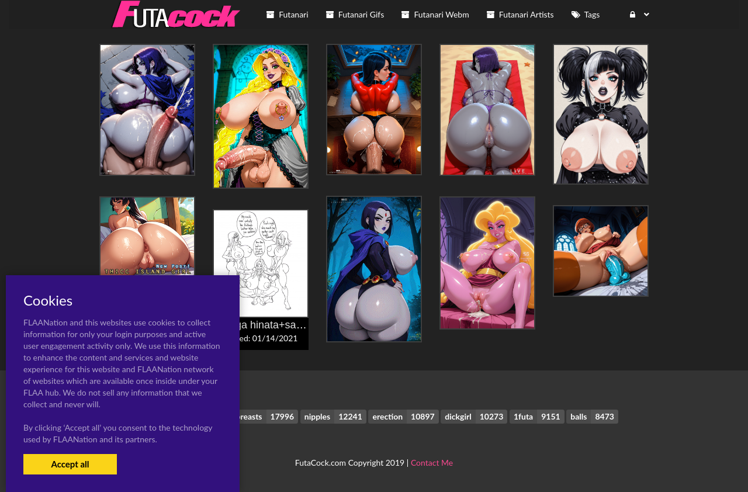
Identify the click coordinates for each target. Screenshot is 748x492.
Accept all (70, 464)
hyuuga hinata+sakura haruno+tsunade (304, 325)
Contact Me (432, 462)
